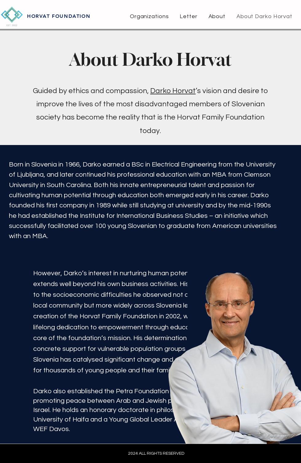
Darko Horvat (173, 91)
